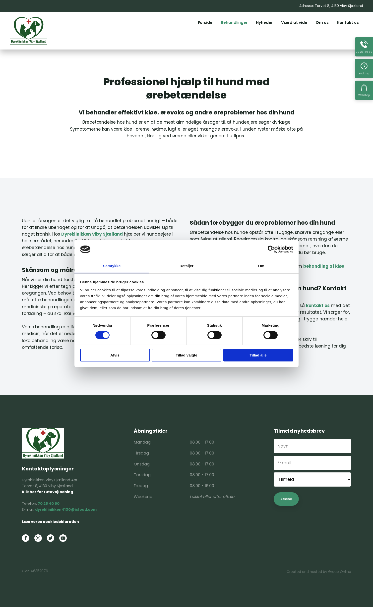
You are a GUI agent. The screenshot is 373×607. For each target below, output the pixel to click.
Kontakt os (348, 22)
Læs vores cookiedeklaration (50, 521)
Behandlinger (234, 22)
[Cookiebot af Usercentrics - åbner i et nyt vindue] (271, 249)
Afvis (115, 355)
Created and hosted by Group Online (319, 571)
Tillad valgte (186, 355)
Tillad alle (257, 355)
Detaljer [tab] (186, 266)
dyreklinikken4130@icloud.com (66, 509)
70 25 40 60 (49, 503)
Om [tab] (261, 266)
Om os (322, 22)
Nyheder (264, 22)
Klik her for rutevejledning (47, 491)
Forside (205, 22)
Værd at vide (294, 22)
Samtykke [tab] (112, 266)
